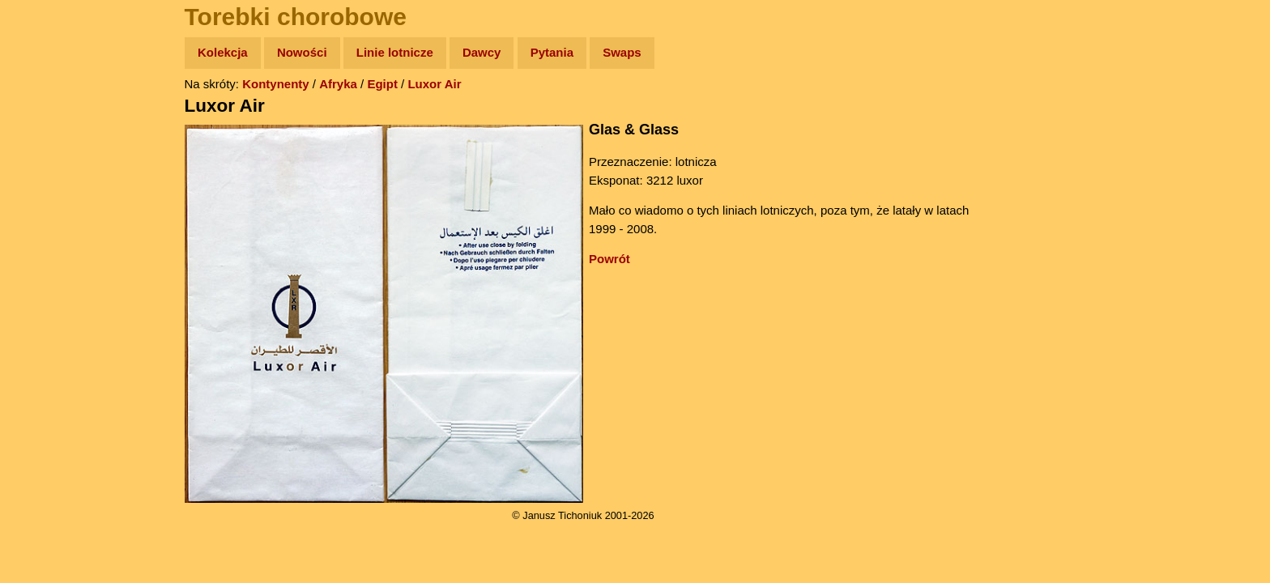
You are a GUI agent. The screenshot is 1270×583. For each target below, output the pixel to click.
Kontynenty (275, 84)
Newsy (46, 178)
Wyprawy (54, 115)
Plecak (46, 272)
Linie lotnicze (394, 52)
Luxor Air (434, 84)
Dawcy (481, 52)
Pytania (552, 52)
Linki (41, 302)
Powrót (609, 259)
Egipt (382, 84)
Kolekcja (223, 52)
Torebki (48, 334)
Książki (48, 209)
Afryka (338, 84)
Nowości (302, 52)
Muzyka (49, 240)
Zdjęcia (48, 147)
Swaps (622, 52)
